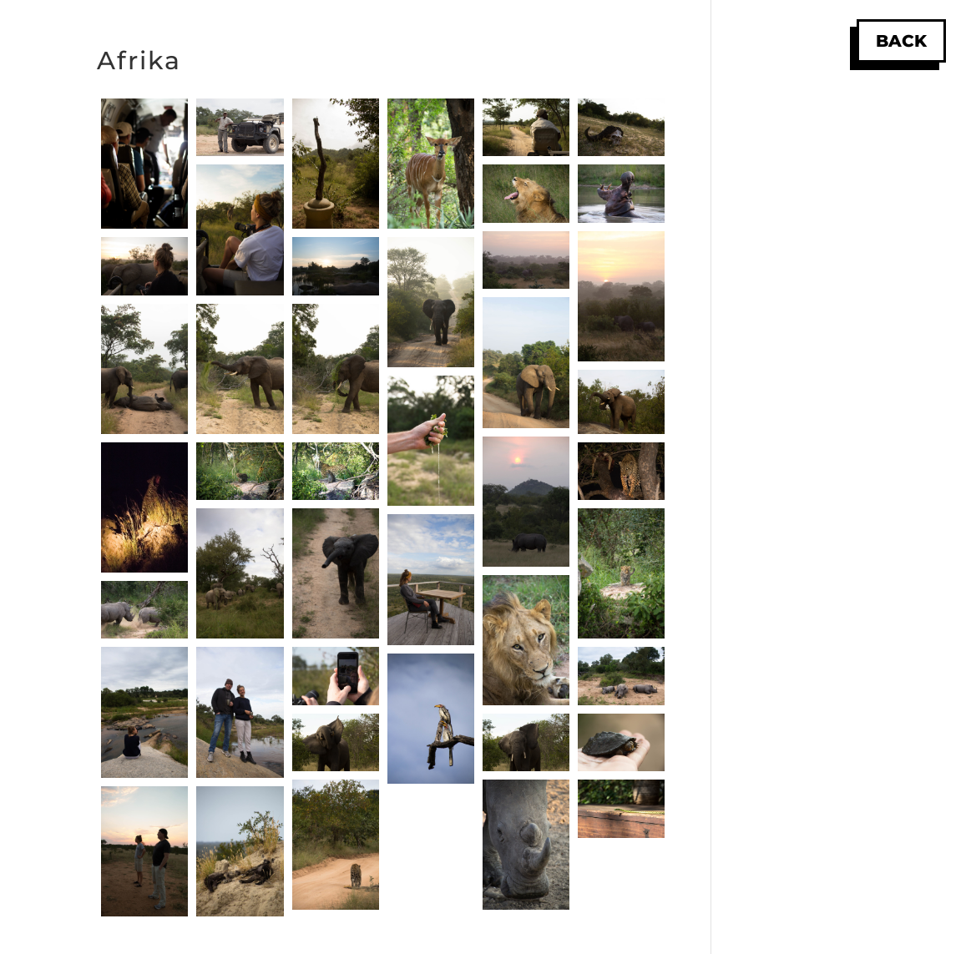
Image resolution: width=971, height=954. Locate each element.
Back (901, 41)
